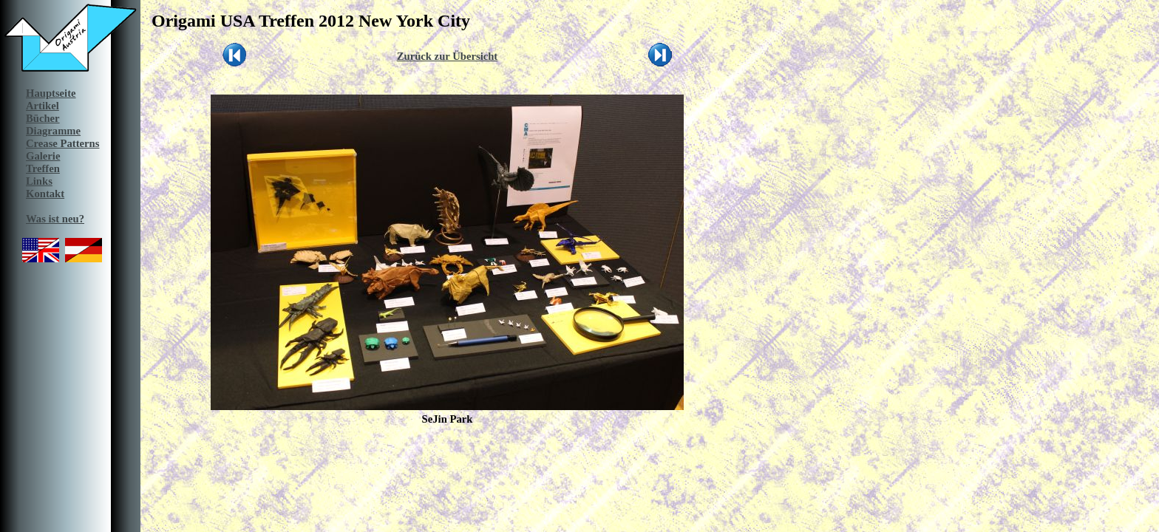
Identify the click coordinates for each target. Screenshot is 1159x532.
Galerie (43, 156)
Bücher (43, 118)
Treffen (43, 168)
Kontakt (45, 194)
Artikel (42, 106)
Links (39, 181)
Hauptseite (51, 93)
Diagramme (53, 131)
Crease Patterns (62, 143)
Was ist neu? (55, 219)
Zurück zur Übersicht (447, 56)
